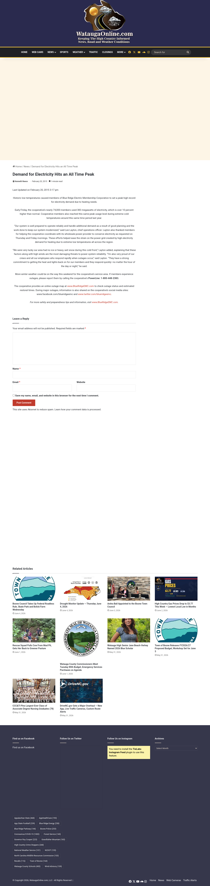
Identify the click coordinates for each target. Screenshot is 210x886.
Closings (107, 52)
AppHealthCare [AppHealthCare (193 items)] (48, 818)
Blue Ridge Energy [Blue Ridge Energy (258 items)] (49, 823)
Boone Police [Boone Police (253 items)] (48, 829)
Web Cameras (173, 880)
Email (16, 382)
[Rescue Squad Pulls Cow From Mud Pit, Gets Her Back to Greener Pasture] (34, 630)
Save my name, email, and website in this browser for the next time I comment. (57, 395)
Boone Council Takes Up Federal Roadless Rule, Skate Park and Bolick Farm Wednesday (33, 606)
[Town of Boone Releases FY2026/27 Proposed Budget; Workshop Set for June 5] (176, 630)
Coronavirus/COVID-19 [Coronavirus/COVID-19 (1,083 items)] (27, 834)
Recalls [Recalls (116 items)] (19, 861)
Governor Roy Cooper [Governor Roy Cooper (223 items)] (25, 839)
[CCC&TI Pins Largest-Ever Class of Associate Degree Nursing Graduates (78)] (34, 691)
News (51, 52)
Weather (78, 52)
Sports (64, 52)
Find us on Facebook (23, 747)
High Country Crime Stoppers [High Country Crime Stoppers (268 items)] (29, 845)
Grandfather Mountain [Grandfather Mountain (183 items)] (53, 839)
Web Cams (37, 52)
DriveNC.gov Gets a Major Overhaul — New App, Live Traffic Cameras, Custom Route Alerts (81, 708)
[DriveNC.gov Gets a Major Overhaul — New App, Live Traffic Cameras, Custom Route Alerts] (81, 691)
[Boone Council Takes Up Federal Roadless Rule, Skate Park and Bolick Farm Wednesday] (34, 589)
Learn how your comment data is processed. (78, 409)
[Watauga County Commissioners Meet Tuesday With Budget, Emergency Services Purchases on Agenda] (81, 639)
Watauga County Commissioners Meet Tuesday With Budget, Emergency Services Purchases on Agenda (81, 667)
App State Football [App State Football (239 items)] (24, 823)
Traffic (93, 52)
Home (24, 52)
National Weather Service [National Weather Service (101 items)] (27, 850)
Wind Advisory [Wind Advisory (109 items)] (53, 866)
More (120, 52)
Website (81, 382)
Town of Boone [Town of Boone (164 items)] (39, 861)
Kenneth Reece (21, 181)
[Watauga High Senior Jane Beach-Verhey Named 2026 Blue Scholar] (128, 630)
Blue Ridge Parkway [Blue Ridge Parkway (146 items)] (25, 829)
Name (17, 368)
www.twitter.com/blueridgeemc (94, 294)
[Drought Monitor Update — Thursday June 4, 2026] (81, 589)
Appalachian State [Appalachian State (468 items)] (24, 818)
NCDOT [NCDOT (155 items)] (50, 850)
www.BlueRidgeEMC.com (80, 286)
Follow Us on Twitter (71, 738)
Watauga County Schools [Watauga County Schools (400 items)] (27, 866)
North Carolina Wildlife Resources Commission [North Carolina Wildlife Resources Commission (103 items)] (36, 856)
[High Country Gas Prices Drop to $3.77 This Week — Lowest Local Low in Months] (176, 589)
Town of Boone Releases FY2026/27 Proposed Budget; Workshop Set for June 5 (175, 648)
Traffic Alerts (190, 880)
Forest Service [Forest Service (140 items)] (52, 834)
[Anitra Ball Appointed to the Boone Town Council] (128, 589)
